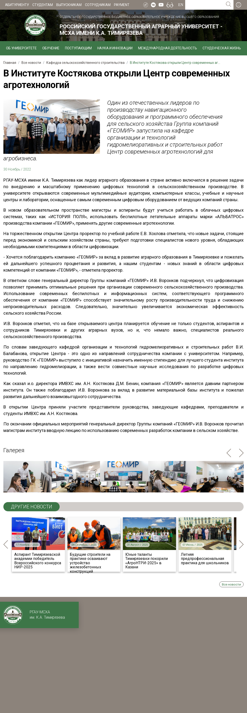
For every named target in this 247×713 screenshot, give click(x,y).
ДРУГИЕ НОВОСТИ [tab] (31, 507)
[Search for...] (204, 5)
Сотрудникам (98, 5)
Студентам (42, 5)
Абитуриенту (17, 5)
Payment (121, 5)
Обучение (50, 48)
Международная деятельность (167, 48)
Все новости (231, 584)
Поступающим (78, 48)
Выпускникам (69, 5)
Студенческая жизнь (222, 48)
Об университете (21, 48)
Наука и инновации (115, 48)
